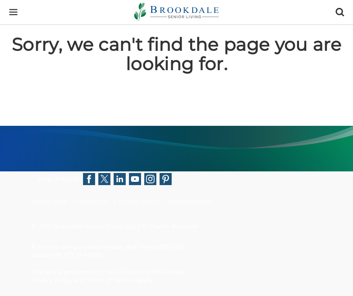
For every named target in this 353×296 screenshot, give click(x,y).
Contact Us (92, 201)
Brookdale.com (190, 201)
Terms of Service (110, 280)
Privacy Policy (138, 201)
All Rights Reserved (169, 226)
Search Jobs (49, 201)
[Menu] (13, 12)
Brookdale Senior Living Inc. (95, 226)
